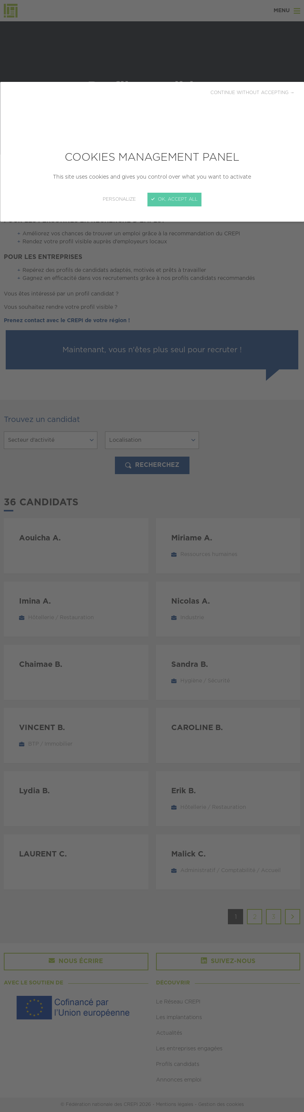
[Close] (152, 556)
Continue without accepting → (252, 93)
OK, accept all (174, 199)
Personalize (119, 199)
